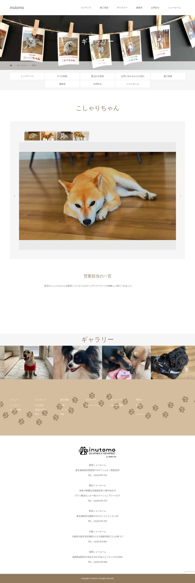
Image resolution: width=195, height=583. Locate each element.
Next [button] (180, 195)
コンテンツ (86, 7)
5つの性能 (62, 76)
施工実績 (104, 7)
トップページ (27, 76)
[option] (32, 136)
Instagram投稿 (116, 405)
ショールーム (174, 7)
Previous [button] (14, 195)
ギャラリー (122, 7)
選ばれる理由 (97, 76)
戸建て (63, 405)
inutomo (17, 7)
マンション (64, 410)
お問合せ (155, 7)
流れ (37, 414)
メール (139, 410)
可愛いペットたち (93, 405)
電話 (138, 405)
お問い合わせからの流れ (132, 76)
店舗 (62, 414)
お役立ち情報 (15, 410)
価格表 (139, 7)
